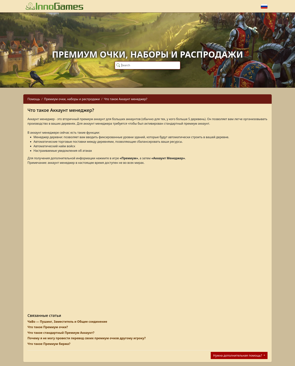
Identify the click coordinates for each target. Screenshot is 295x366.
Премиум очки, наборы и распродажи (72, 99)
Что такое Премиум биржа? (48, 344)
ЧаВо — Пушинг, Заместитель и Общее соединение (67, 321)
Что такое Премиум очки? (47, 327)
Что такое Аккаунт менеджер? (125, 99)
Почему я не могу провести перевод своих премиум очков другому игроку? (86, 338)
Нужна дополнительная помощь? (238, 355)
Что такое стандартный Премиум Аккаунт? (60, 333)
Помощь (33, 99)
